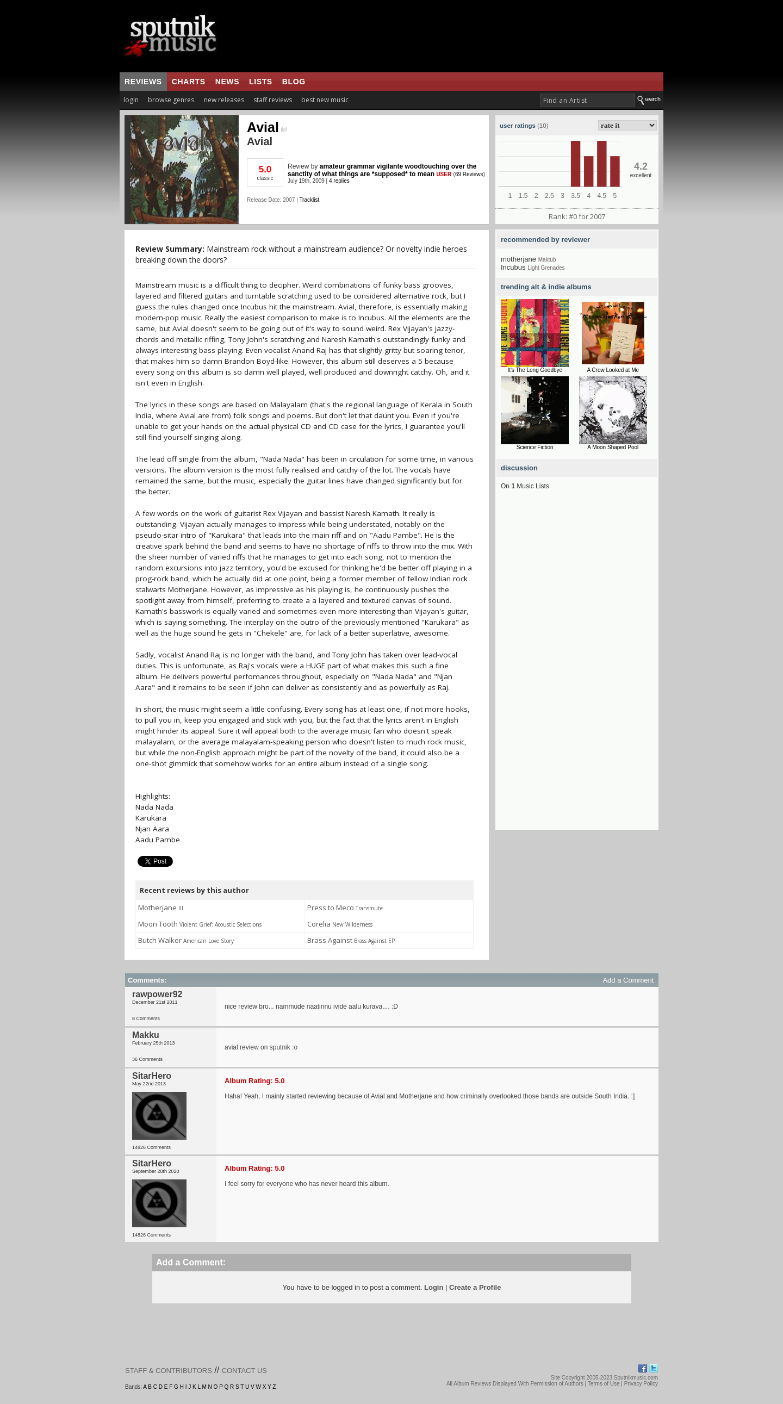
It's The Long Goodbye (534, 370)
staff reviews (272, 99)
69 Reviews (469, 174)
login (131, 99)
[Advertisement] (576, 667)
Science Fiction (535, 447)
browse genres (171, 99)
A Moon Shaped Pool (612, 447)
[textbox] (587, 100)
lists (260, 81)
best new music (325, 99)
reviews (143, 81)
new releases (224, 99)
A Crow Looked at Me (613, 370)
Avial (267, 127)
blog (294, 81)
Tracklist (309, 200)
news (227, 81)
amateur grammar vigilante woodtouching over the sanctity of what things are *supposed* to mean (382, 170)
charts (189, 81)
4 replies (339, 181)
